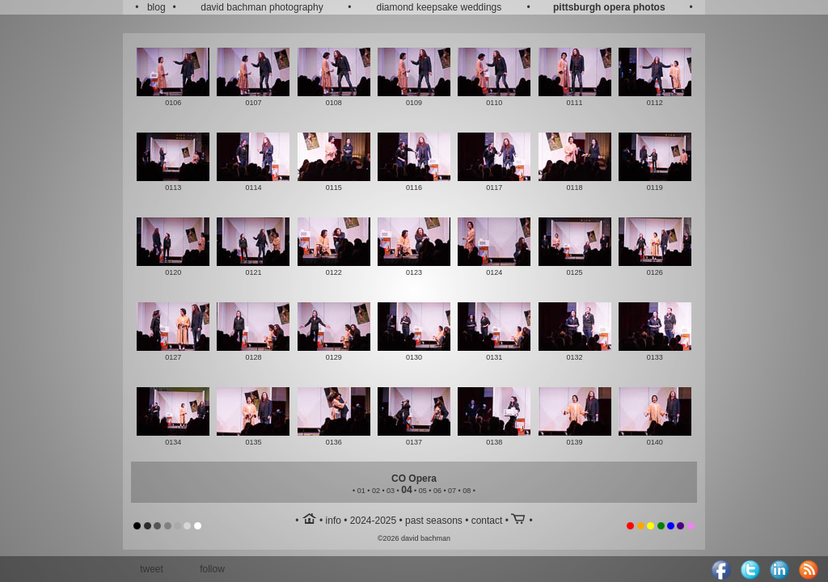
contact (487, 520)
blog (156, 7)
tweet (151, 569)
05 (423, 491)
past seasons (434, 520)
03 (391, 491)
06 (437, 491)
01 (361, 491)
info (333, 520)
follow (212, 569)
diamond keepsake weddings (439, 7)
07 (452, 491)
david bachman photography (262, 7)
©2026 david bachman (414, 538)
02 (376, 491)
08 (467, 491)
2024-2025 (373, 520)
